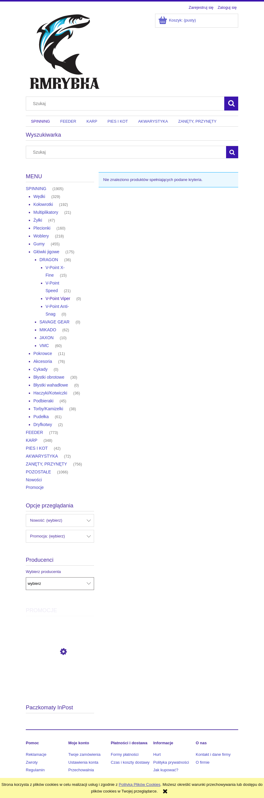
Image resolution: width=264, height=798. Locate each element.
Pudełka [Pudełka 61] (41, 416)
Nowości (34, 479)
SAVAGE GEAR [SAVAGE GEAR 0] (54, 321)
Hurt (157, 754)
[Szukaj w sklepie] (127, 103)
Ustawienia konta (83, 762)
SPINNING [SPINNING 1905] (36, 188)
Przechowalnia (81, 770)
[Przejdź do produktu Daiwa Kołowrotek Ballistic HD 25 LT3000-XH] (60, 679)
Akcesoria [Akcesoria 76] (42, 361)
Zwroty (32, 762)
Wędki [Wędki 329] (39, 196)
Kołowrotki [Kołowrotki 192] (43, 204)
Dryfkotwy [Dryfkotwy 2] (42, 424)
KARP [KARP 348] (31, 440)
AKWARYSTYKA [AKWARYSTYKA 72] (42, 456)
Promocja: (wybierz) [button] (47, 536)
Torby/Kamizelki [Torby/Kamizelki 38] (48, 408)
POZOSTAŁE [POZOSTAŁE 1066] (38, 471)
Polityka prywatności (171, 762)
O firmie (203, 762)
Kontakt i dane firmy (213, 754)
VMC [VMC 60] (44, 345)
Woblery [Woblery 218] (41, 236)
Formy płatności (125, 754)
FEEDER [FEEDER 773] (34, 432)
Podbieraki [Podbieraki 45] (43, 400)
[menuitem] (40, 121)
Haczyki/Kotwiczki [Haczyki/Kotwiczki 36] (50, 392)
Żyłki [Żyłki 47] (37, 220)
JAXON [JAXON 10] (46, 337)
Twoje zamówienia (84, 754)
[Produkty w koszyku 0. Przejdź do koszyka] (177, 20)
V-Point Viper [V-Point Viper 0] (58, 298)
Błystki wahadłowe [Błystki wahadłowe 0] (50, 385)
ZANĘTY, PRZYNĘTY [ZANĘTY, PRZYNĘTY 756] (46, 464)
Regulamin (35, 770)
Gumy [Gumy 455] (39, 243)
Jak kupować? (165, 770)
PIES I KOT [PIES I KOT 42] (37, 448)
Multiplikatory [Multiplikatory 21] (45, 212)
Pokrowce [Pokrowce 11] (42, 353)
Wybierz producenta (43, 572)
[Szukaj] (231, 104)
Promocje (35, 487)
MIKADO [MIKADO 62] (47, 329)
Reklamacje (36, 754)
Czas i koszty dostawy (130, 762)
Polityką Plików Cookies (139, 784)
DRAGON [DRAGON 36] (48, 259)
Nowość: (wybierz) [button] (46, 520)
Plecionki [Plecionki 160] (41, 228)
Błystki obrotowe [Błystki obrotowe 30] (48, 377)
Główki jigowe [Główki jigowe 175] (46, 251)
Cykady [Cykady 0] (40, 369)
